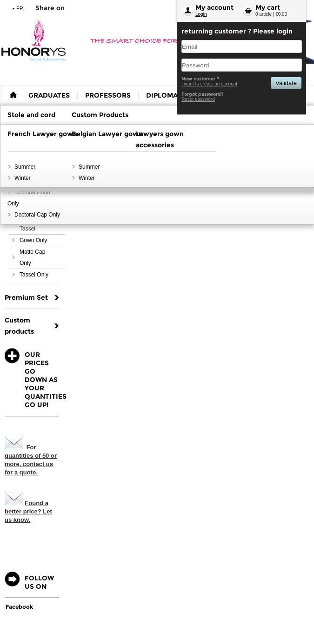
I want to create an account (209, 83)
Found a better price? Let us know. (28, 511)
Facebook (19, 606)
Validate (286, 82)
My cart (267, 7)
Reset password (198, 99)
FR (19, 8)
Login (201, 14)
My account (214, 7)
